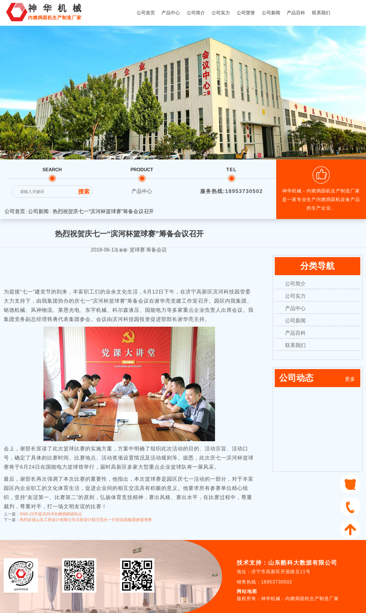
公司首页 (146, 12)
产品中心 (171, 12)
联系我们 (321, 12)
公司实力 (221, 12)
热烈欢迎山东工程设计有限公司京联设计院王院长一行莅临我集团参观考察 (86, 515)
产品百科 (296, 12)
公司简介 (196, 12)
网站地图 (247, 591)
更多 (350, 379)
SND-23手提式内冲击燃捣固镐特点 (51, 510)
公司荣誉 (246, 12)
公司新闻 (271, 12)
